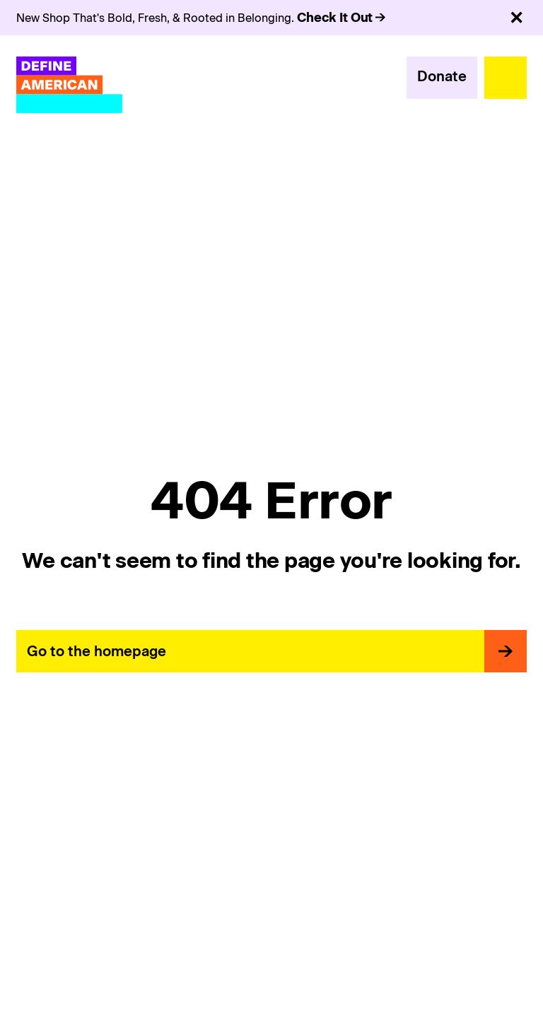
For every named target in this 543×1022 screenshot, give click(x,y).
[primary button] (442, 78)
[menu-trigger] (505, 78)
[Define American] (69, 85)
